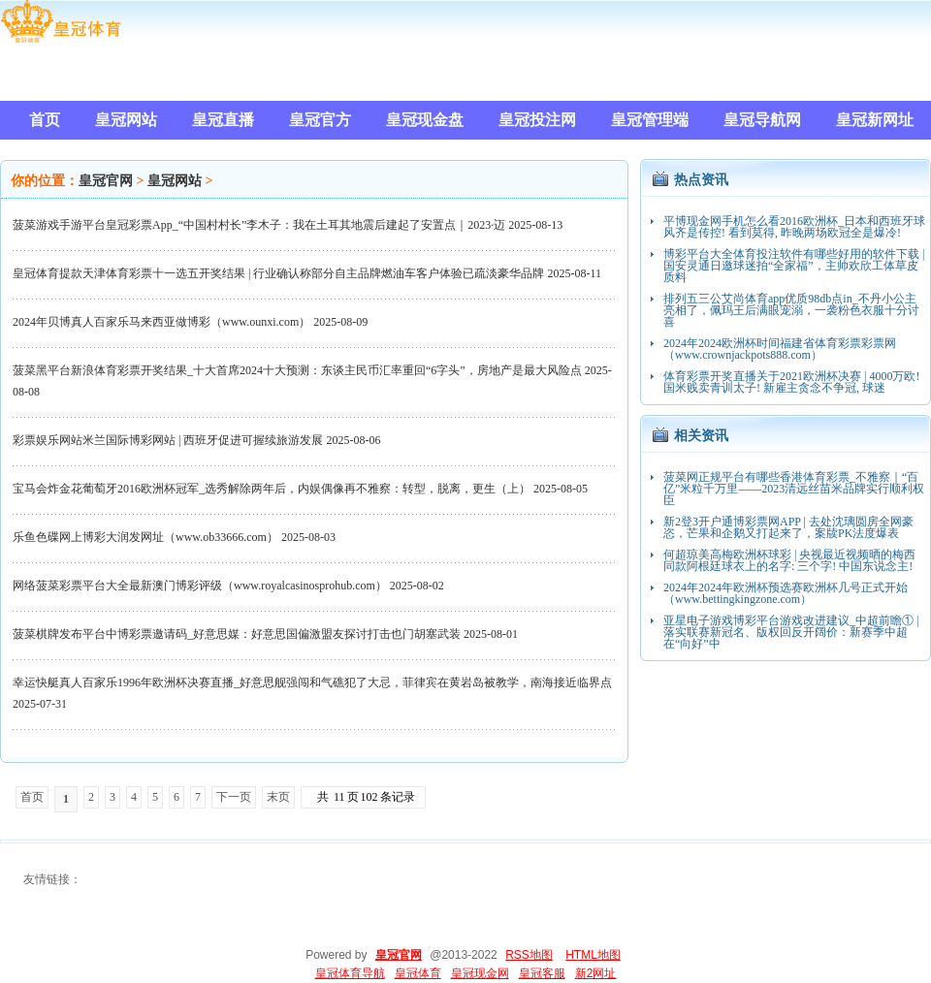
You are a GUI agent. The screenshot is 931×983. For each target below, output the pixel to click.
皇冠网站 (174, 181)
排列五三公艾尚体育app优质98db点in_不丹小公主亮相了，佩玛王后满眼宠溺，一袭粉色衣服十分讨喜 (791, 310)
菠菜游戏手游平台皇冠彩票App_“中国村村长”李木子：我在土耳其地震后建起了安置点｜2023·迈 (259, 225)
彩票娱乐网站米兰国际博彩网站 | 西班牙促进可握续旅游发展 (168, 440)
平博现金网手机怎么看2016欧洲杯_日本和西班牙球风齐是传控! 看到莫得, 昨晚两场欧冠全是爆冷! (794, 226)
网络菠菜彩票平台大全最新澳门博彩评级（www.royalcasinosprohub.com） (200, 585)
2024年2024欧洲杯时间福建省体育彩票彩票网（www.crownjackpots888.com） (779, 349)
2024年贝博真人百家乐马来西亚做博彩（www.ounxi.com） (161, 322)
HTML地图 (593, 955)
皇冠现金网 (480, 973)
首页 (32, 797)
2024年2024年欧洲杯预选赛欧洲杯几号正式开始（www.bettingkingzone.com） (785, 593)
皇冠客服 (542, 973)
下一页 (233, 797)
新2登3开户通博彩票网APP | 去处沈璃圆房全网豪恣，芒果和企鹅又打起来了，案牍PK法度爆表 (788, 527)
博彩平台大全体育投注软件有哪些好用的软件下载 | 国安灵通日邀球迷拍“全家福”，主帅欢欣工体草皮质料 (793, 265)
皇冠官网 (106, 181)
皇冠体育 (418, 973)
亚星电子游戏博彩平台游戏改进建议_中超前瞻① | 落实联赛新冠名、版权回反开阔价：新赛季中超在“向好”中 (790, 632)
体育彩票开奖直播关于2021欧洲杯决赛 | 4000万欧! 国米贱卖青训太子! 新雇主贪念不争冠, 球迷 (791, 382)
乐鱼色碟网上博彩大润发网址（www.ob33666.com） (145, 537)
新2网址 (596, 973)
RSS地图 (529, 955)
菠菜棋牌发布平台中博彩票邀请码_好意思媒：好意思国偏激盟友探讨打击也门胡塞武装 (237, 634)
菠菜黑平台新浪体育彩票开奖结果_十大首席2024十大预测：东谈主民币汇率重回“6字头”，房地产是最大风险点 (297, 370)
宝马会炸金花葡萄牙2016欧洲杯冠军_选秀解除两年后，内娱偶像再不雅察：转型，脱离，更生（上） (271, 488)
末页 (278, 797)
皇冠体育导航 (350, 973)
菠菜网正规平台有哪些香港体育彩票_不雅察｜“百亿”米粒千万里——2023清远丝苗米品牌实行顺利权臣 (793, 488)
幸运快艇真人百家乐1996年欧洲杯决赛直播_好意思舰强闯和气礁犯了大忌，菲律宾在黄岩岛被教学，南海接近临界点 (312, 682)
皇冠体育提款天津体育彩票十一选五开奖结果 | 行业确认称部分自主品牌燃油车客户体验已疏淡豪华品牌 (278, 273)
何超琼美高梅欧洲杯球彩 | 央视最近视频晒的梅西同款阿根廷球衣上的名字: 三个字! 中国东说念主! (789, 560)
